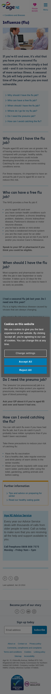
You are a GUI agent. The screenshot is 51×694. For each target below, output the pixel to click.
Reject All (25, 370)
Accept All (25, 361)
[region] (25, 347)
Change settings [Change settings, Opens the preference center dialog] (25, 353)
